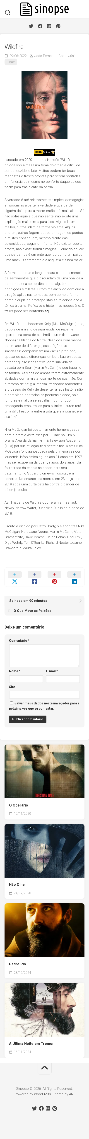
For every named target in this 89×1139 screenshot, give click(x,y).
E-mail (52, 671)
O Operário (18, 805)
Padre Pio (17, 964)
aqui (48, 311)
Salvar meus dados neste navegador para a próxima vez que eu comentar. (44, 705)
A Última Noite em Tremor (31, 1043)
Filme (11, 62)
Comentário (19, 640)
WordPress (42, 1094)
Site (12, 687)
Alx (71, 1094)
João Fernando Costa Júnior (56, 56)
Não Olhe (17, 884)
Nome (14, 671)
